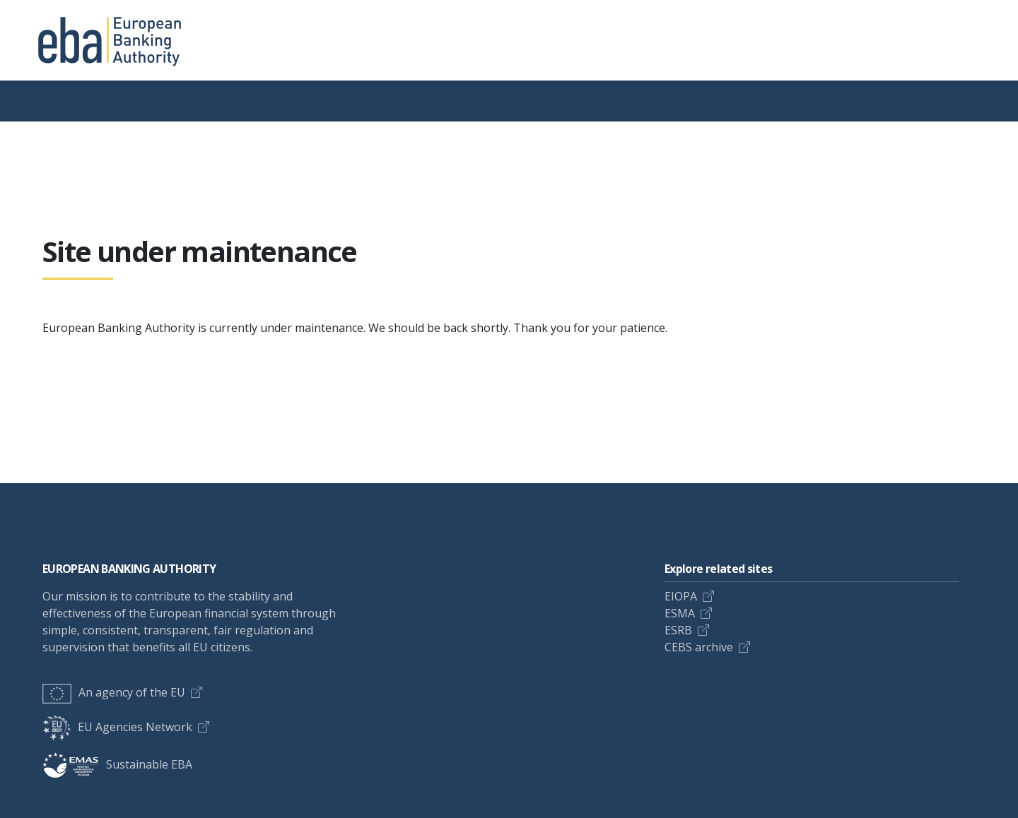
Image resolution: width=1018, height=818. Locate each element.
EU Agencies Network (117, 727)
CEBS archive (699, 647)
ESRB (678, 630)
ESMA (680, 613)
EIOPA (681, 596)
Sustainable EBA (117, 764)
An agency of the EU (113, 692)
